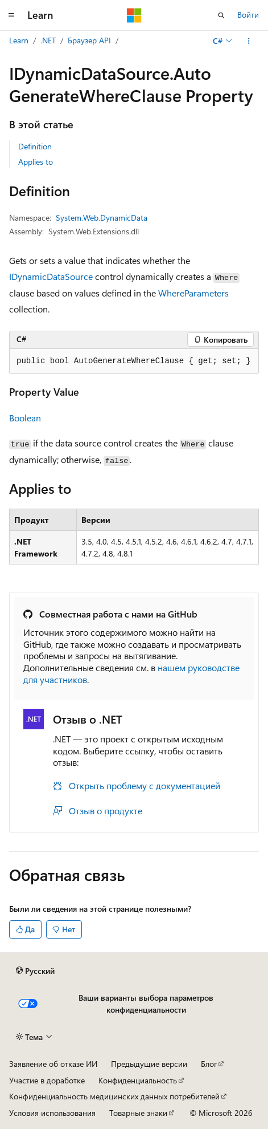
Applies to (35, 161)
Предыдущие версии (149, 1063)
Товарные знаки (138, 1112)
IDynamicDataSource (51, 276)
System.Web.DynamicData (101, 217)
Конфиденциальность (137, 1080)
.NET (48, 40)
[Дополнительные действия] (249, 41)
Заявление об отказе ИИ (53, 1063)
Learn (18, 40)
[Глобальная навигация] (11, 15)
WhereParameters (193, 293)
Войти (248, 14)
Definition (35, 146)
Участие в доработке (47, 1080)
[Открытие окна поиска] (221, 15)
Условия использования (52, 1112)
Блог (209, 1063)
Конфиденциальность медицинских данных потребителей (114, 1096)
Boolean (25, 418)
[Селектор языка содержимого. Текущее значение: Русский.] (35, 971)
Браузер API (89, 40)
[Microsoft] (134, 15)
